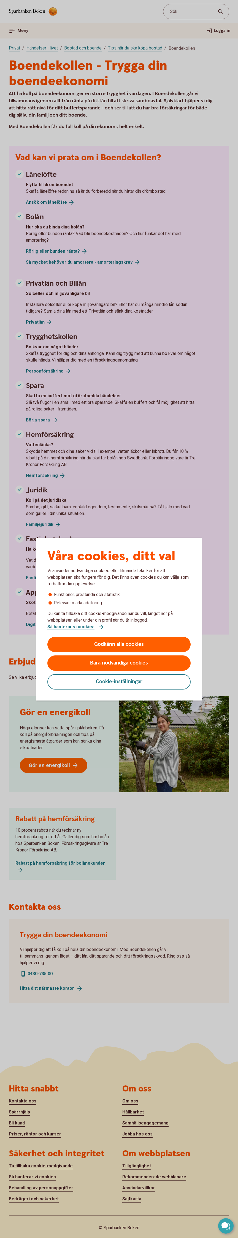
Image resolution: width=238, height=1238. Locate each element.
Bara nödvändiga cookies (119, 663)
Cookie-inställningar (119, 681)
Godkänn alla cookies (119, 644)
